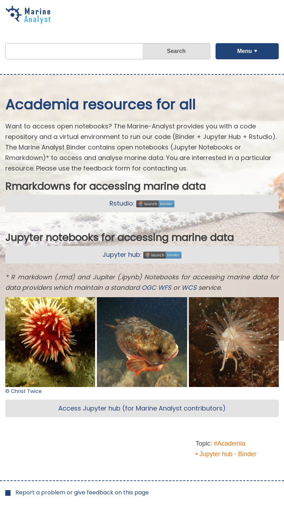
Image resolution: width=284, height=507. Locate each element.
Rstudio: (142, 203)
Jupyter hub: (142, 254)
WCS (189, 287)
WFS (164, 287)
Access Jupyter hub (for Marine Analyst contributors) (142, 408)
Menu (244, 51)
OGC (148, 287)
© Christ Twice (23, 391)
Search (176, 51)
